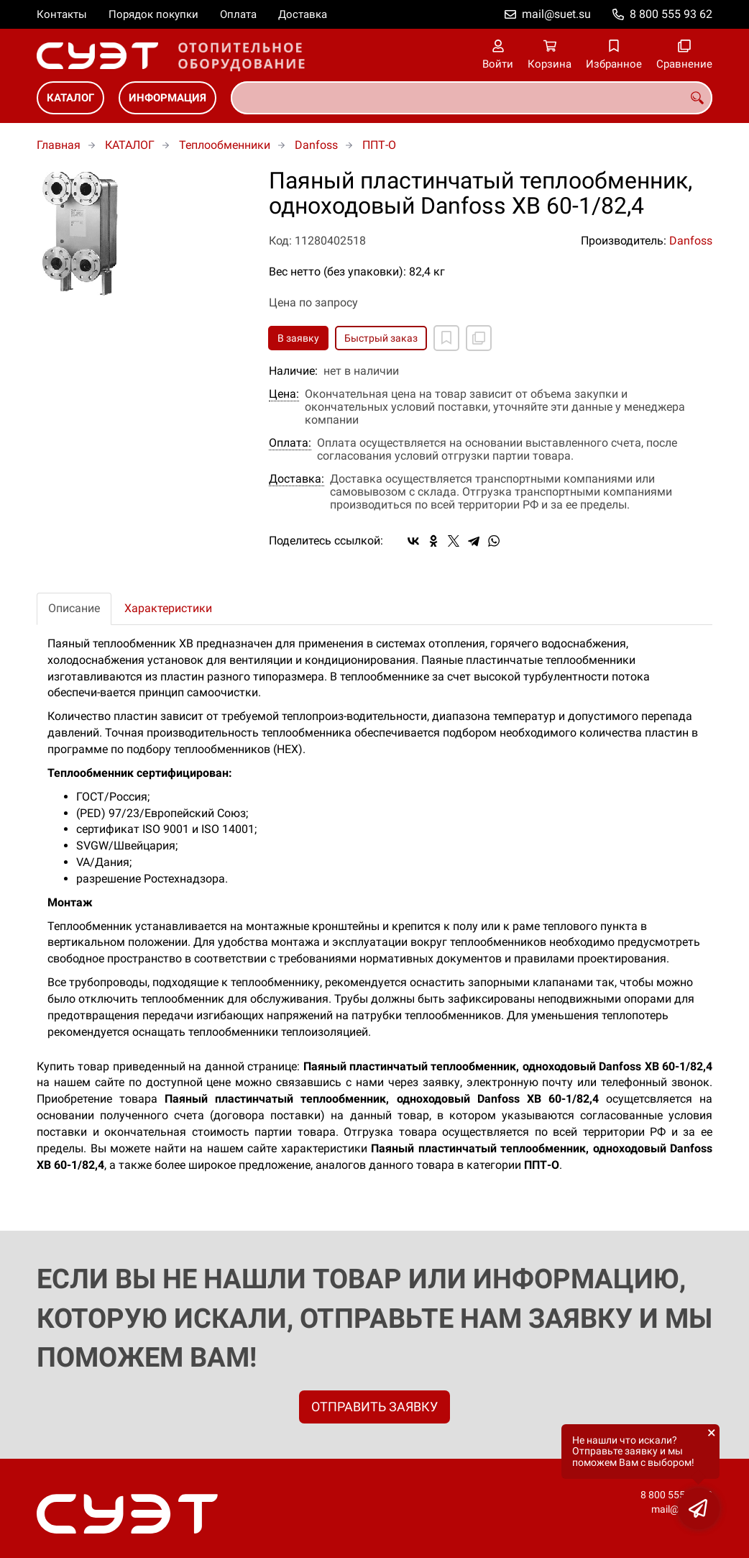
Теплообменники (224, 145)
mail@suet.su (556, 14)
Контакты (62, 14)
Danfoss (316, 145)
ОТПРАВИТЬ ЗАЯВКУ (374, 1406)
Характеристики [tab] (168, 608)
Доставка (302, 14)
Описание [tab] (74, 608)
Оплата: (290, 443)
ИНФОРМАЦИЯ (167, 97)
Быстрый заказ (381, 338)
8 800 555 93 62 (671, 14)
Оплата (238, 14)
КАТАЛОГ (70, 97)
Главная (59, 145)
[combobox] (471, 97)
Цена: (284, 394)
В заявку (298, 338)
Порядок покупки (153, 14)
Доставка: (296, 479)
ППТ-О (379, 145)
